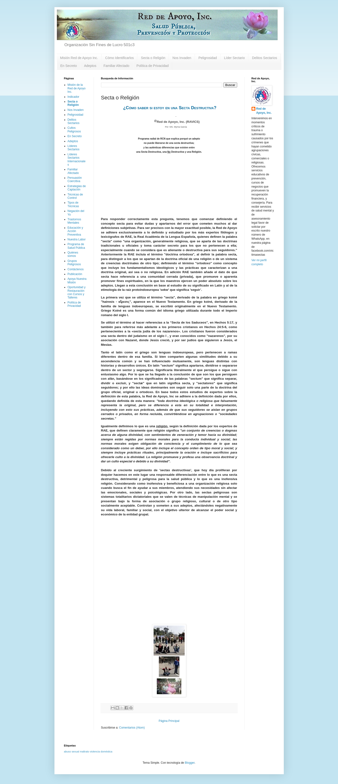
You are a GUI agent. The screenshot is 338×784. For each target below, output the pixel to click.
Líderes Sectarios (74, 147)
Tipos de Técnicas (73, 204)
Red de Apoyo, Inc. (264, 110)
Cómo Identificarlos (119, 58)
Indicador (73, 96)
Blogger (190, 762)
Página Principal (169, 721)
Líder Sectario (234, 58)
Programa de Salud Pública (76, 246)
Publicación (75, 274)
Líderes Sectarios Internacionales (77, 159)
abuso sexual (71, 751)
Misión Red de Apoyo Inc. (79, 58)
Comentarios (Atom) (132, 727)
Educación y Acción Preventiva (75, 231)
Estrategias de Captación (77, 187)
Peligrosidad (208, 58)
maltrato (84, 751)
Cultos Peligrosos (74, 129)
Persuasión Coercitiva (75, 179)
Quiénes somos (73, 254)
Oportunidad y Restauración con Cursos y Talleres (77, 292)
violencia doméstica (101, 751)
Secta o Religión (153, 58)
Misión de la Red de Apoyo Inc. (77, 88)
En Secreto (68, 66)
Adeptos (90, 66)
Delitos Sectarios (264, 58)
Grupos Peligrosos (74, 262)
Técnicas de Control (75, 196)
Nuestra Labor (77, 239)
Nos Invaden (181, 58)
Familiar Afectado (116, 66)
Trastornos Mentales (74, 221)
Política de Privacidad (152, 66)
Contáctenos (76, 269)
